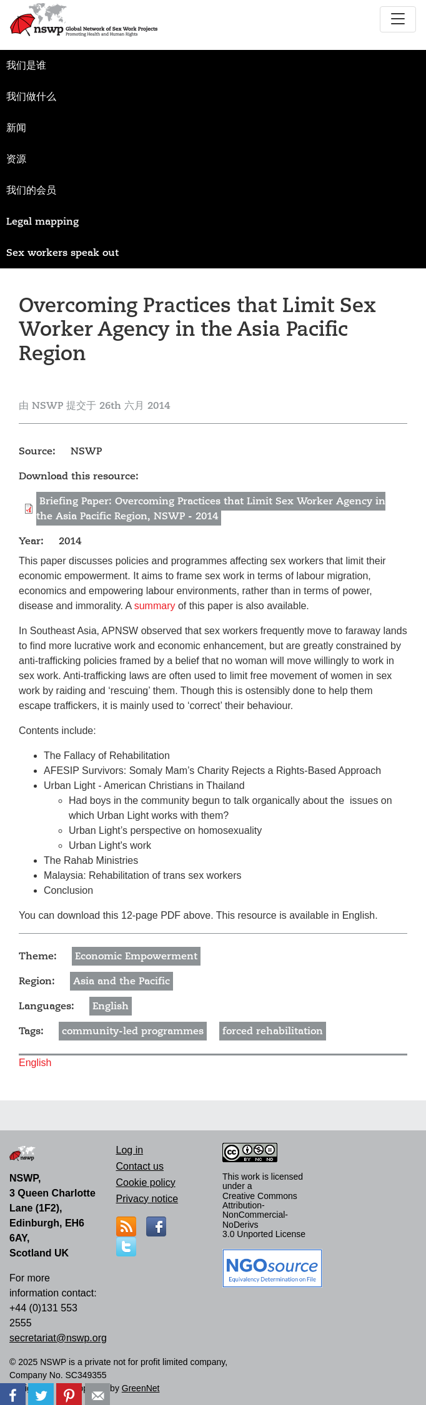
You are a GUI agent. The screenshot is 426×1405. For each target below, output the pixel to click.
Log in (130, 1150)
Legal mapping (42, 221)
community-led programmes (133, 1031)
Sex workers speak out (62, 253)
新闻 (16, 128)
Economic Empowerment (136, 956)
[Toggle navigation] (398, 19)
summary (155, 605)
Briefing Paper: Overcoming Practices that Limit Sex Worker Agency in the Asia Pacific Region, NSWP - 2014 (210, 508)
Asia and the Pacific (121, 981)
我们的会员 (31, 190)
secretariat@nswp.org (58, 1338)
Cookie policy (146, 1182)
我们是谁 (26, 65)
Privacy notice (147, 1198)
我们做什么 (31, 97)
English (110, 1006)
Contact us (140, 1166)
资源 (16, 159)
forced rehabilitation (272, 1031)
